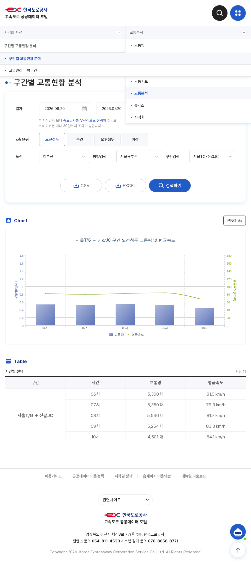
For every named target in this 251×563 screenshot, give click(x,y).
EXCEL (125, 185)
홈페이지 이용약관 (157, 476)
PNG (234, 220)
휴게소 (139, 105)
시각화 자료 (62, 32)
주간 (79, 139)
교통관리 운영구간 (23, 70)
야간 (135, 139)
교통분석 (188, 32)
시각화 (139, 117)
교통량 (139, 45)
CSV (81, 185)
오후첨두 (107, 139)
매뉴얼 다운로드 (194, 476)
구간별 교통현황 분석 (25, 58)
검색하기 (170, 185)
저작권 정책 (123, 476)
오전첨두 (52, 139)
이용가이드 (53, 476)
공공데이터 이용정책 (88, 476)
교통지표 (141, 81)
